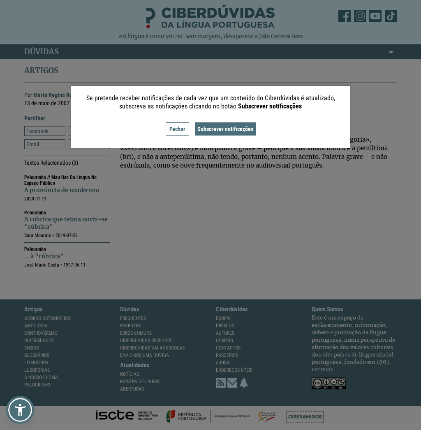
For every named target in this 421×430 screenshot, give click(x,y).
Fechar (177, 129)
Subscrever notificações (225, 129)
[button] (20, 410)
